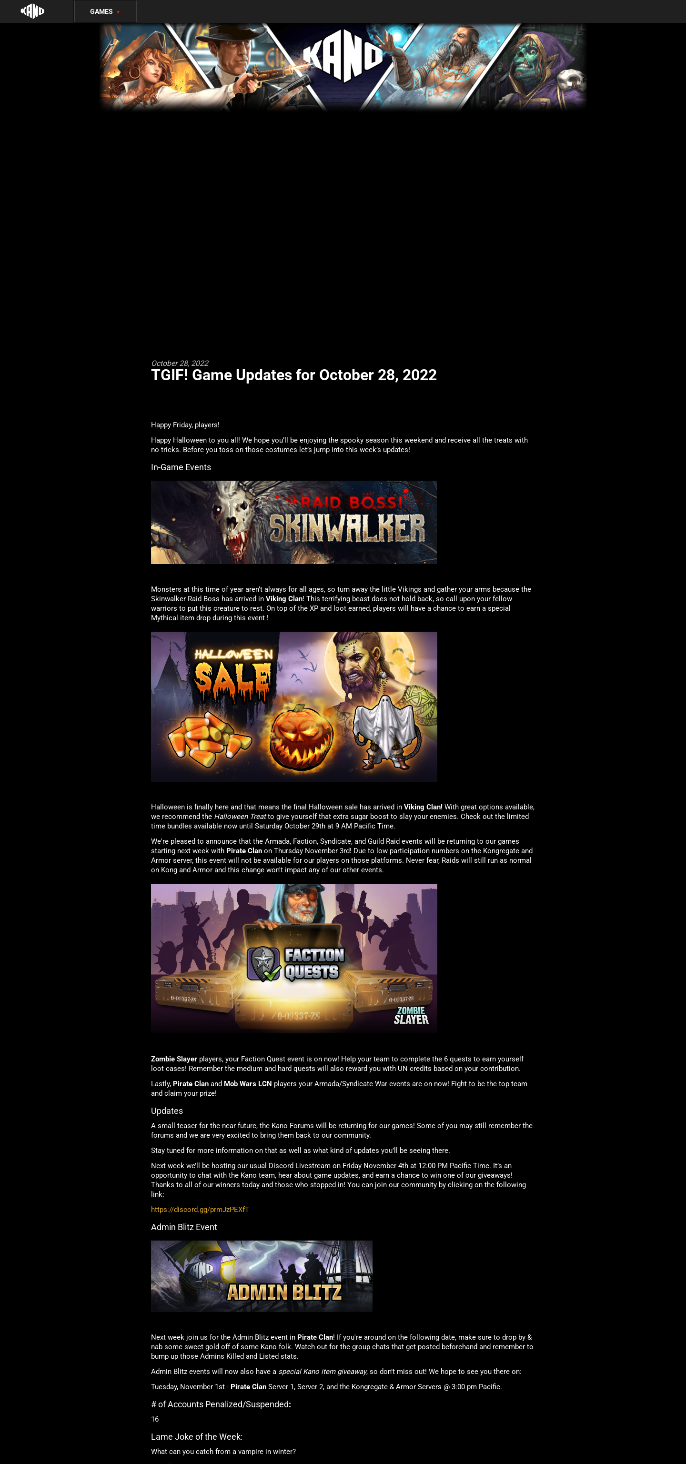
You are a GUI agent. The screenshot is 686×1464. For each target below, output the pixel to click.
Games (105, 11)
